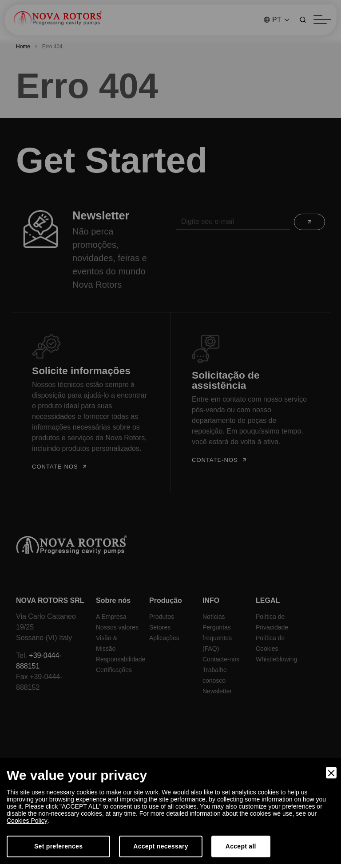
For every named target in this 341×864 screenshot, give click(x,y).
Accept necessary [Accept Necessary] (160, 846)
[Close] (331, 772)
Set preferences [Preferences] (58, 846)
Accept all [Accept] (241, 846)
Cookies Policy (27, 820)
